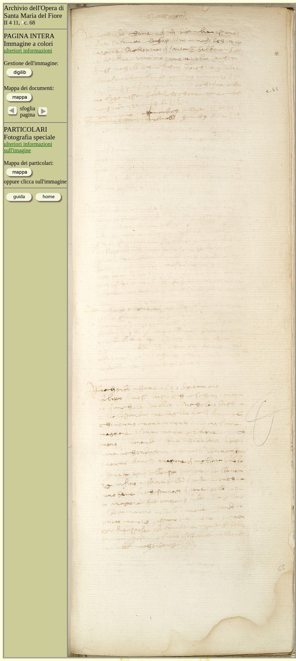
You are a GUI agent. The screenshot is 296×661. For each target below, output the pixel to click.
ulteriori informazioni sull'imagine (28, 147)
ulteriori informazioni (28, 51)
